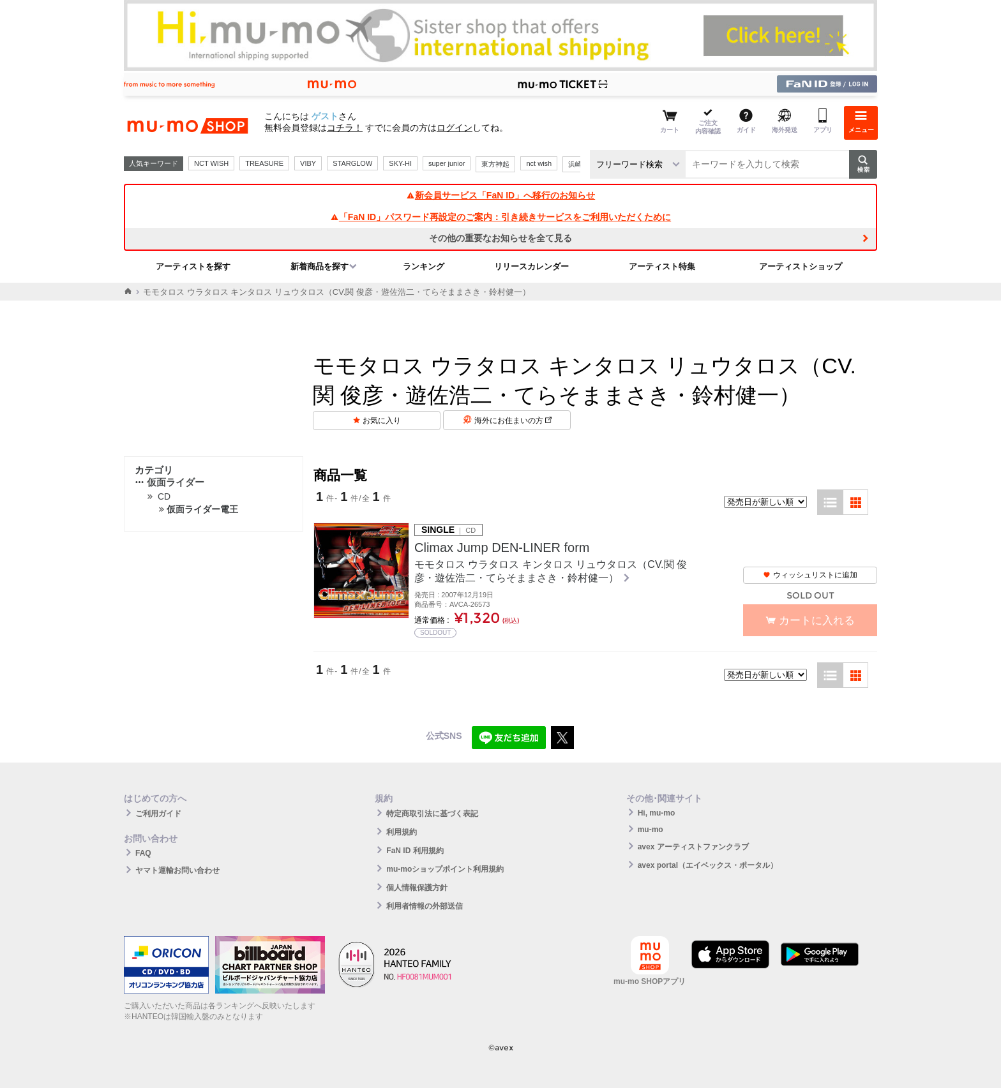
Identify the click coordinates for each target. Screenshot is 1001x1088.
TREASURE (264, 163)
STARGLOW (352, 163)
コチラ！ (345, 128)
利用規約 (401, 832)
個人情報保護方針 (417, 887)
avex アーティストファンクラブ (693, 846)
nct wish (539, 163)
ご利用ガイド (158, 813)
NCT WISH (211, 163)
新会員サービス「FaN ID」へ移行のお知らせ (500, 195)
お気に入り (382, 420)
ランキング (423, 266)
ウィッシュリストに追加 (810, 574)
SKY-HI (400, 163)
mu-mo (650, 829)
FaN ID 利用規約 (414, 850)
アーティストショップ (800, 266)
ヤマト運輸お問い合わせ (177, 870)
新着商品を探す (319, 266)
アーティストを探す (193, 266)
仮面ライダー (169, 482)
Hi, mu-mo (656, 813)
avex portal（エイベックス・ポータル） (708, 865)
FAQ (143, 853)
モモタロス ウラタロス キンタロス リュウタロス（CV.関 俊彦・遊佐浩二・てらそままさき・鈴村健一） (550, 571)
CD (164, 496)
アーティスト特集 (662, 266)
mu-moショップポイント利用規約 (445, 869)
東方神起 (495, 164)
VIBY (308, 163)
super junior (446, 163)
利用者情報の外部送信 (424, 906)
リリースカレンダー (531, 266)
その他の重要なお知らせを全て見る (500, 238)
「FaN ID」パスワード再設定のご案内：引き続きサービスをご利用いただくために (500, 217)
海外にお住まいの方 (513, 420)
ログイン (454, 128)
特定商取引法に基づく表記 (432, 813)
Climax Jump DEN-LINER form (501, 547)
